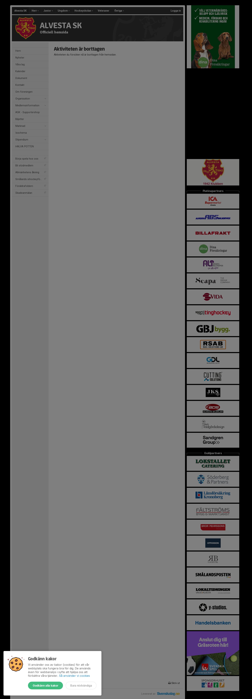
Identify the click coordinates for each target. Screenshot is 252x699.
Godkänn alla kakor (45, 685)
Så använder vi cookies (74, 675)
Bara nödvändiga (81, 685)
